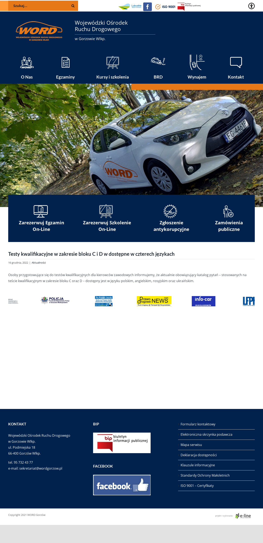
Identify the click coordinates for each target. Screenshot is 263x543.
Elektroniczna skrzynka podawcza (206, 434)
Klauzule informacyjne (198, 465)
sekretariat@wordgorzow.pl (40, 468)
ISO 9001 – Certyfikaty (197, 485)
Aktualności (39, 262)
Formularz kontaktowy (198, 424)
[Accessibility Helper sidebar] (251, 6)
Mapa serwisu (191, 444)
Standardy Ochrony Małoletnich (205, 475)
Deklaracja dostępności (199, 455)
